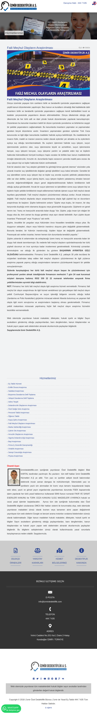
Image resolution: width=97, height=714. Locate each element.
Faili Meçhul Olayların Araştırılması (21, 423)
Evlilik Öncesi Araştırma (17, 387)
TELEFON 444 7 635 (50, 613)
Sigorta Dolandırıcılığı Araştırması (21, 438)
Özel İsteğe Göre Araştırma (18, 409)
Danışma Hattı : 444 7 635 (75, 3)
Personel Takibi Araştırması (18, 413)
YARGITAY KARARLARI (37, 558)
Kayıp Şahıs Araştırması (17, 420)
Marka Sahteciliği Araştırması (19, 427)
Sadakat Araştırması (16, 391)
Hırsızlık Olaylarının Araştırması (20, 434)
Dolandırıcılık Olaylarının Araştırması (22, 405)
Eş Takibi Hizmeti (14, 384)
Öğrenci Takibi (13, 416)
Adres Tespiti (13, 402)
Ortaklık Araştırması (16, 449)
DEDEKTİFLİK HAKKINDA (81, 558)
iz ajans (48, 708)
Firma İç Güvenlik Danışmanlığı (20, 445)
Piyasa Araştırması (15, 456)
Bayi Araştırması (14, 441)
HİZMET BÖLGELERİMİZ (59, 558)
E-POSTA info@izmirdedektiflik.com (50, 597)
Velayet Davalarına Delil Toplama (21, 398)
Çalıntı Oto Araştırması (17, 431)
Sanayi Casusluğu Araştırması (20, 452)
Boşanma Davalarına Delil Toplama (21, 395)
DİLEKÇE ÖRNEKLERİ (15, 558)
